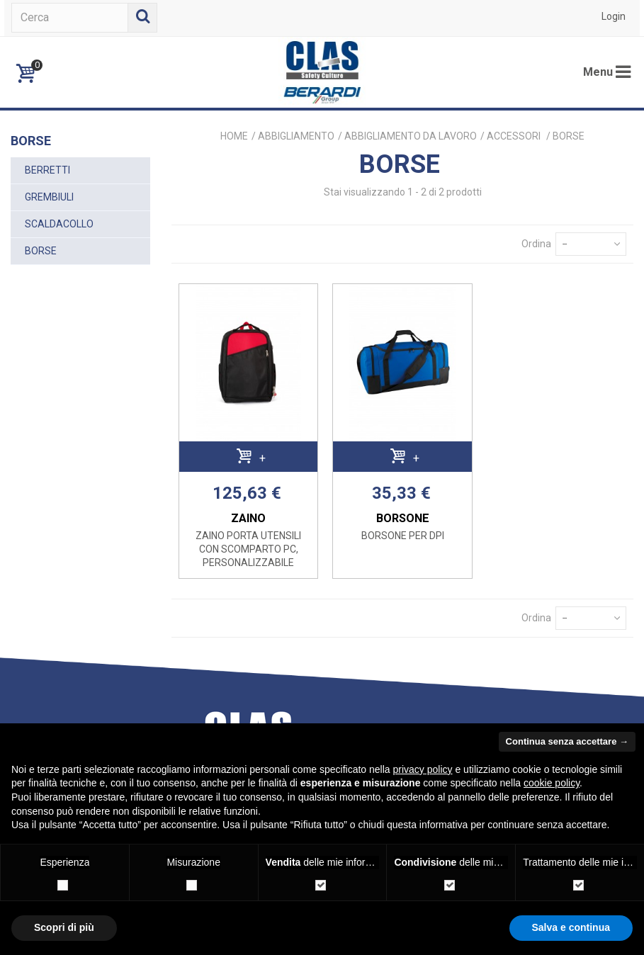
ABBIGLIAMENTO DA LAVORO (410, 136)
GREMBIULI (49, 197)
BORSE (41, 250)
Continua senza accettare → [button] (567, 741)
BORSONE (402, 518)
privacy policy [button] (423, 769)
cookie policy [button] (552, 783)
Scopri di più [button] (64, 927)
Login (613, 16)
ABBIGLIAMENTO (296, 136)
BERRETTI (47, 170)
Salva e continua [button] (571, 927)
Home (234, 136)
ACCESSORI (515, 136)
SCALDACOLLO (59, 224)
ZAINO (248, 518)
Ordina (536, 243)
